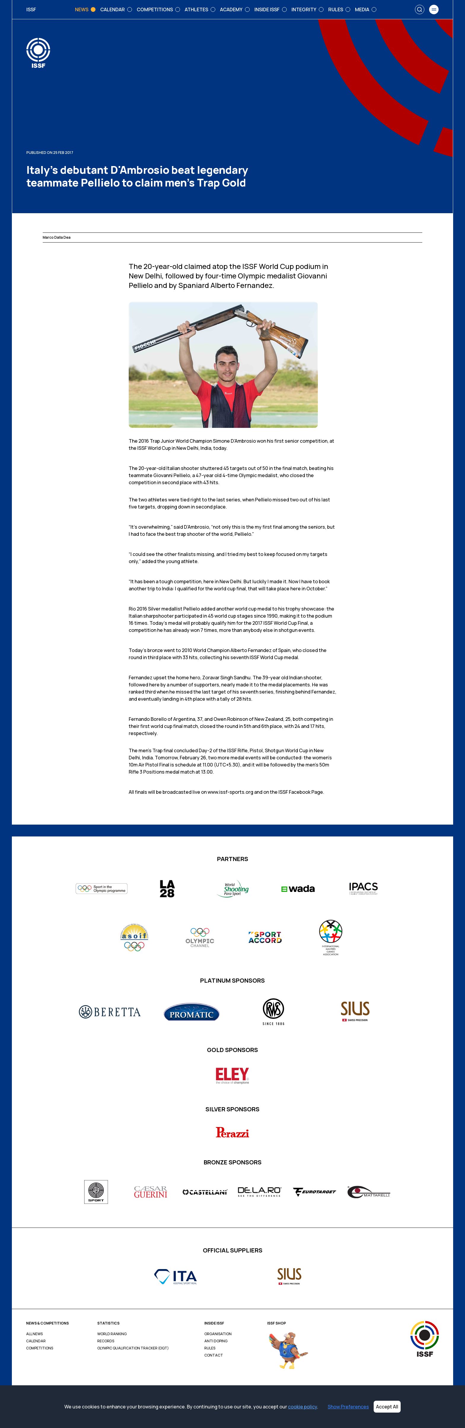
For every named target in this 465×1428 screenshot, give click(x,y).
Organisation (218, 1334)
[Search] (419, 9)
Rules (209, 1348)
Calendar (36, 1341)
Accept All (387, 1406)
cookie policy (302, 1406)
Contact (213, 1355)
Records (105, 1341)
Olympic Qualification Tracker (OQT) (133, 1348)
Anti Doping (215, 1341)
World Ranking (112, 1334)
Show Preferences (348, 1406)
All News (34, 1334)
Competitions (39, 1348)
